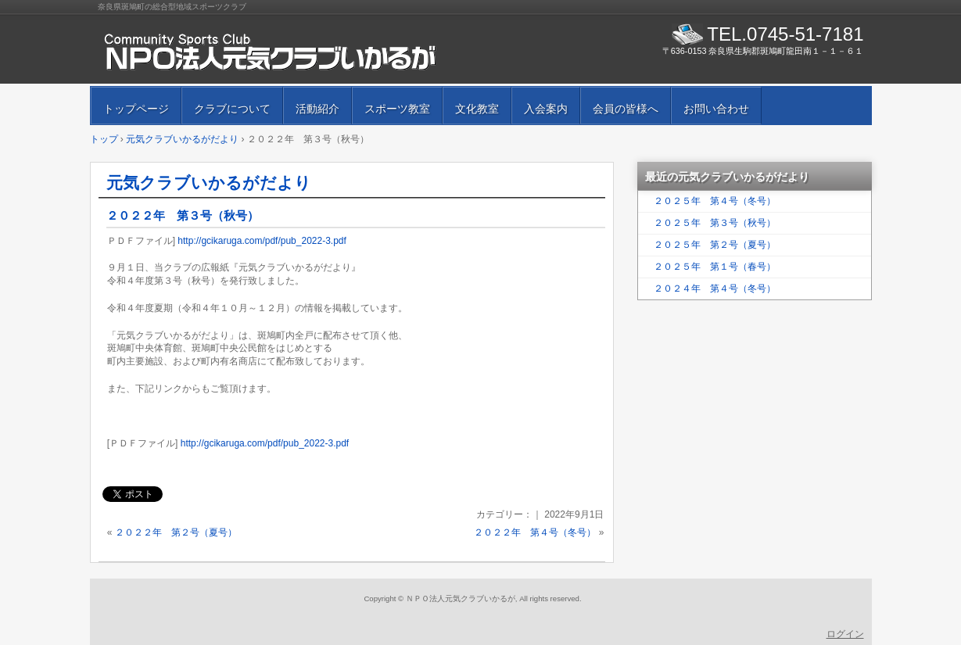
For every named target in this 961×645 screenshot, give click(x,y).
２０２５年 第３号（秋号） (715, 222)
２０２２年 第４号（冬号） (535, 532)
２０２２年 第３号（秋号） (182, 215)
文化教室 (477, 108)
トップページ (136, 108)
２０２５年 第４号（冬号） (715, 200)
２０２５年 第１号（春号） (715, 266)
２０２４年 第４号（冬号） (715, 288)
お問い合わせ (716, 108)
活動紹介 (317, 108)
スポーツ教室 (397, 108)
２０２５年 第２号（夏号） (715, 244)
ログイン (845, 634)
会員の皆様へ (625, 108)
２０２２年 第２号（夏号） (176, 532)
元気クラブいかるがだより (208, 183)
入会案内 (546, 108)
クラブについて (232, 108)
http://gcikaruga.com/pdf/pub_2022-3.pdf (261, 240)
